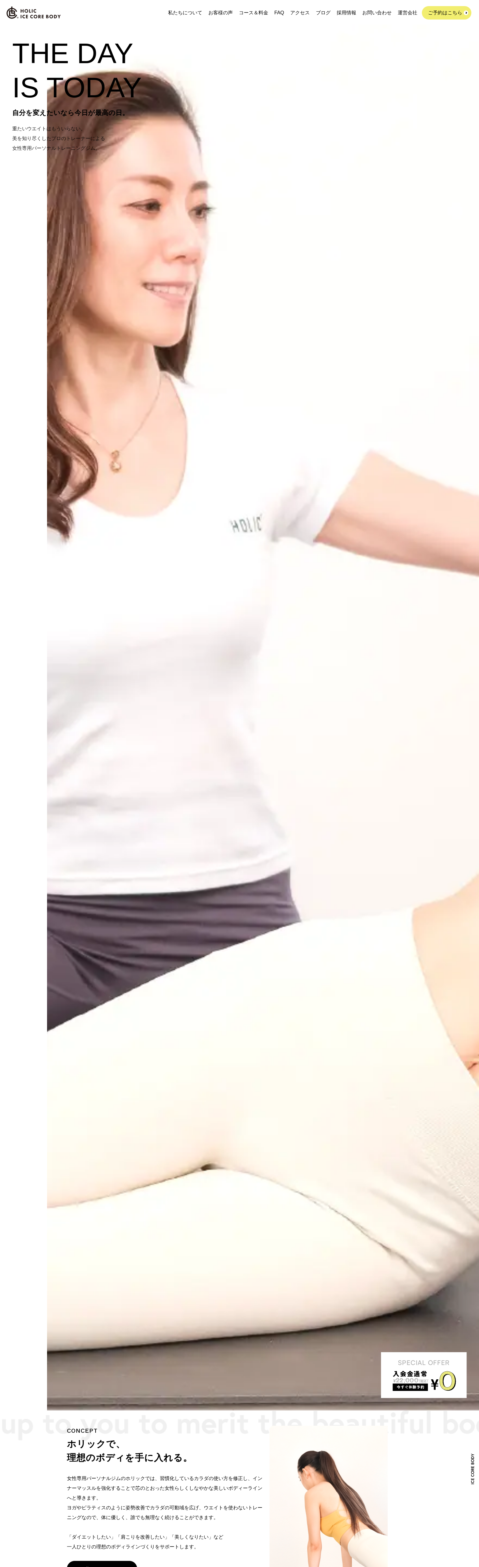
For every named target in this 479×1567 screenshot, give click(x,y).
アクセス (300, 12)
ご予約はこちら (445, 12)
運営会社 (407, 12)
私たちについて (185, 12)
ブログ (323, 12)
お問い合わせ (377, 12)
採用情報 (346, 12)
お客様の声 (220, 12)
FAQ (279, 12)
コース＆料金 (253, 12)
